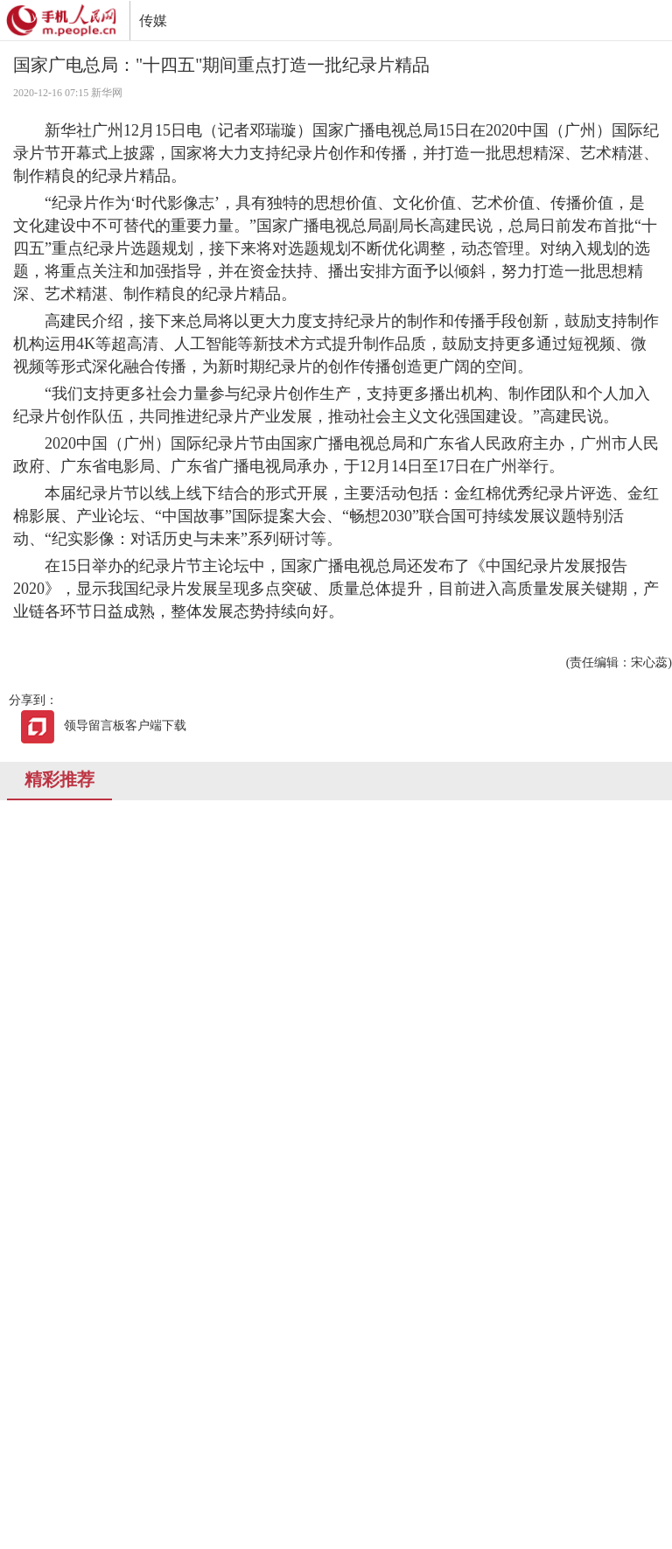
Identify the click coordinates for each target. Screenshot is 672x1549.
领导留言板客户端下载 (103, 725)
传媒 (153, 20)
